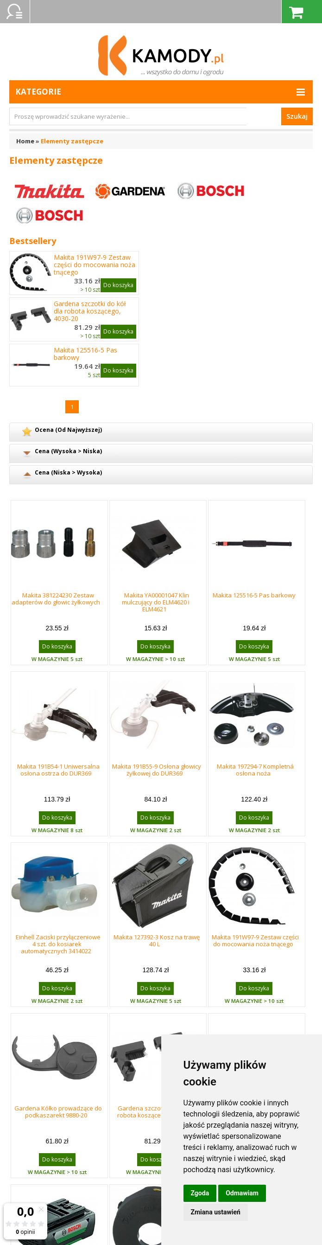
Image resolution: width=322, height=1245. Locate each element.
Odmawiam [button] (242, 1193)
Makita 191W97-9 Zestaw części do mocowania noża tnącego (94, 265)
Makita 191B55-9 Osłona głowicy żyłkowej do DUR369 (156, 769)
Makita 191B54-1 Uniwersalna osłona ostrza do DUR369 (58, 769)
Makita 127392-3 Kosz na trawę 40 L (157, 940)
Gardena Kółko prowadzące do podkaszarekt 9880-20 (58, 1111)
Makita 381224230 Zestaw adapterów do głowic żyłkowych (56, 598)
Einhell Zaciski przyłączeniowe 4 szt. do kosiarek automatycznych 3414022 (58, 944)
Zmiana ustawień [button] (215, 1212)
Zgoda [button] (200, 1193)
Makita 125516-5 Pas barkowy (85, 354)
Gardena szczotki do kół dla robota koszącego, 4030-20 (90, 311)
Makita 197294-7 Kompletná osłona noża (255, 769)
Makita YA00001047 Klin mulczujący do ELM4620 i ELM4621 (155, 602)
